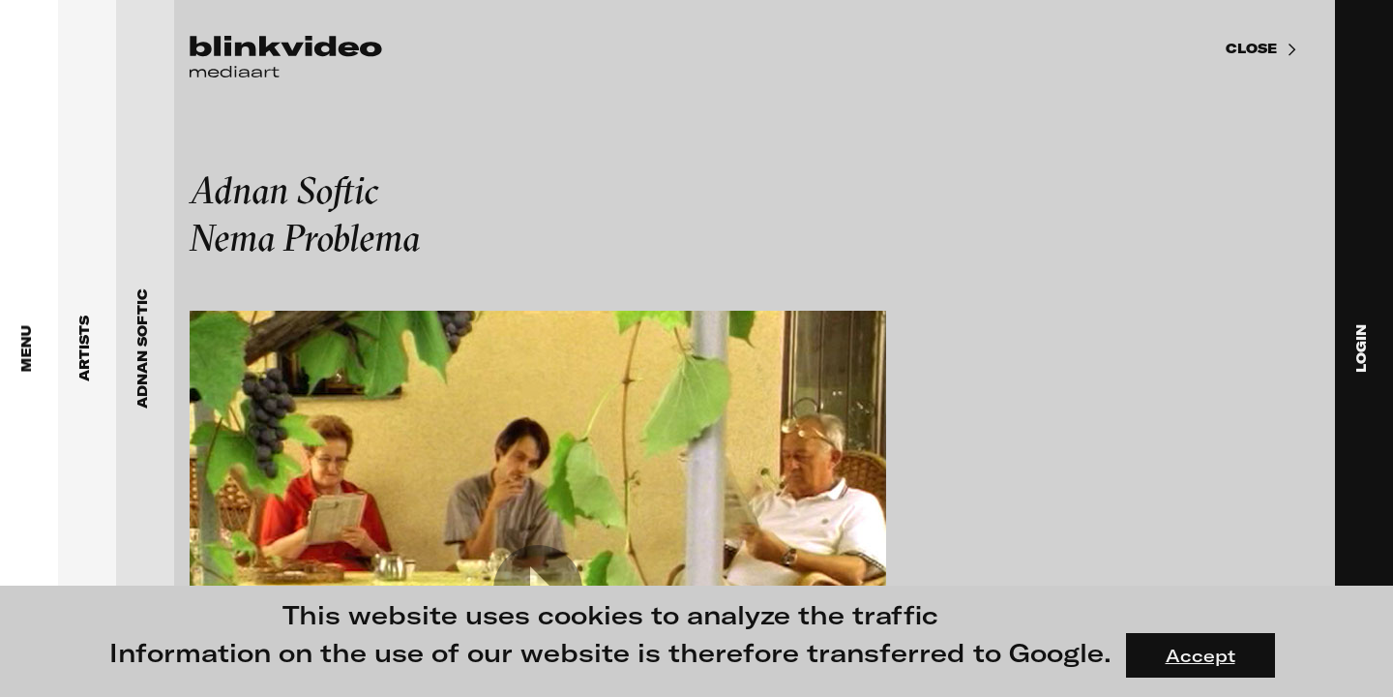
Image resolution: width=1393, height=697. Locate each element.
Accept (1200, 655)
